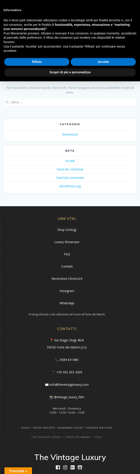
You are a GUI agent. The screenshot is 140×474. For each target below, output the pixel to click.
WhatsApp (67, 303)
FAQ (67, 254)
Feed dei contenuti (70, 169)
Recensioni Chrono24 (67, 278)
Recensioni (70, 134)
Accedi (70, 161)
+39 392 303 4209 (69, 372)
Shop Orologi (66, 230)
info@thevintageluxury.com (69, 384)
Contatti (67, 266)
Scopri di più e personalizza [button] (70, 72)
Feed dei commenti (70, 178)
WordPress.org (70, 186)
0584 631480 (69, 360)
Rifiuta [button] (37, 62)
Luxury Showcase (66, 242)
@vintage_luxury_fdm (69, 397)
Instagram (67, 291)
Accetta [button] (103, 62)
